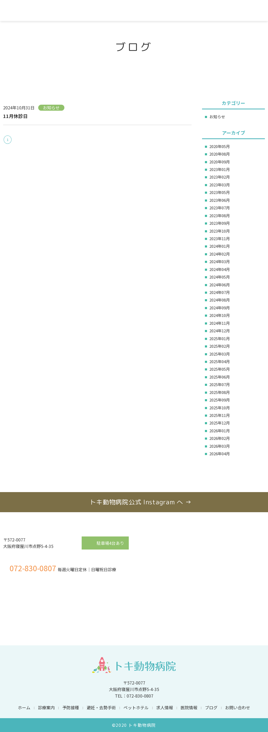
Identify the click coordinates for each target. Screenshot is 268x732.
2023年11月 (219, 238)
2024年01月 (219, 246)
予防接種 (70, 707)
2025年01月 (219, 338)
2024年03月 (219, 261)
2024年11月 (219, 323)
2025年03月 (219, 354)
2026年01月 (219, 430)
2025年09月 (219, 400)
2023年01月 (219, 169)
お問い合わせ (237, 707)
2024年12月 (219, 330)
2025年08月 (219, 392)
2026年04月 (219, 453)
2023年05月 (219, 192)
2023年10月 (219, 231)
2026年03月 (219, 446)
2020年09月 (219, 161)
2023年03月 (219, 184)
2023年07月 (219, 207)
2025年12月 (219, 423)
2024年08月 (219, 300)
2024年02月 (219, 254)
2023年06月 (219, 200)
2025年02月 (219, 346)
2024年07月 (219, 292)
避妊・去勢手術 (101, 707)
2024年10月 (219, 315)
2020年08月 (219, 154)
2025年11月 (219, 415)
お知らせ (217, 116)
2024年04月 (219, 269)
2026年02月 (219, 438)
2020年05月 (219, 146)
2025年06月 (219, 377)
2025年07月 (219, 384)
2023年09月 (219, 223)
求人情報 (164, 707)
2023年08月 (219, 215)
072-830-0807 (33, 568)
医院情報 (189, 707)
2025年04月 (219, 361)
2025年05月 (219, 369)
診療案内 (46, 707)
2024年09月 (219, 307)
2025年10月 (219, 407)
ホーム (24, 707)
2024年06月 (219, 284)
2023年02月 (219, 177)
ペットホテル (136, 707)
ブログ (211, 707)
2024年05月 (219, 277)
